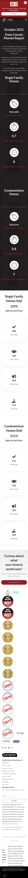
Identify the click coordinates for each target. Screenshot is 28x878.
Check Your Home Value (9, 774)
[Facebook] (3, 748)
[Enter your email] (15, 796)
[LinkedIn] (5, 748)
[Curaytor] (9, 756)
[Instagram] (12, 748)
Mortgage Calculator (8, 779)
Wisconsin (5, 784)
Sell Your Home (6, 765)
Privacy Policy (14, 841)
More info (4, 871)
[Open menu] (26, 20)
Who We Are (5, 763)
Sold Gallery (5, 782)
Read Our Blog (6, 776)
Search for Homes (7, 768)
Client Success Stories (8, 771)
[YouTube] (9, 748)
